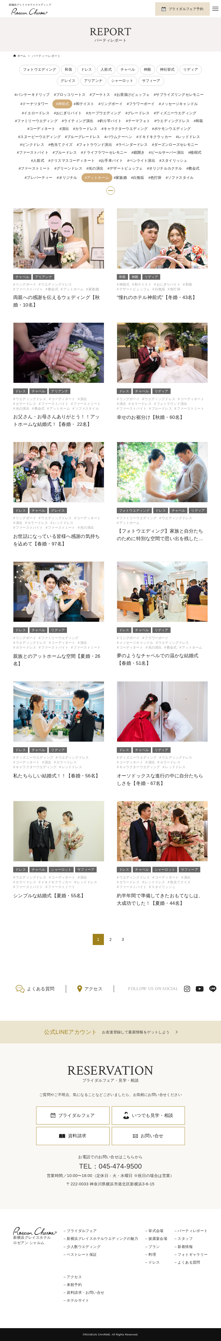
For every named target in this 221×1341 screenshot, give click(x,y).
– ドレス (152, 1262)
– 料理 (150, 1254)
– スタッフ (184, 1239)
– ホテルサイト (76, 1301)
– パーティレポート (191, 1231)
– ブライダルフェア (80, 1231)
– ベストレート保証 (80, 1254)
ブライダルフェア (76, 1115)
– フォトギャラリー (191, 1254)
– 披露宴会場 (156, 1239)
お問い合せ (152, 1135)
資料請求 (77, 1135)
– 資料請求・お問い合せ (84, 1292)
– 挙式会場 (154, 1231)
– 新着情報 (184, 1247)
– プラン (152, 1247)
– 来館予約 (73, 1285)
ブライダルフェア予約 (186, 9)
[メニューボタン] (215, 8)
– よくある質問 (187, 1262)
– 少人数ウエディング (82, 1247)
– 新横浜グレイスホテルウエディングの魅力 (101, 1239)
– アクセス (73, 1277)
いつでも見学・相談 (152, 1115)
